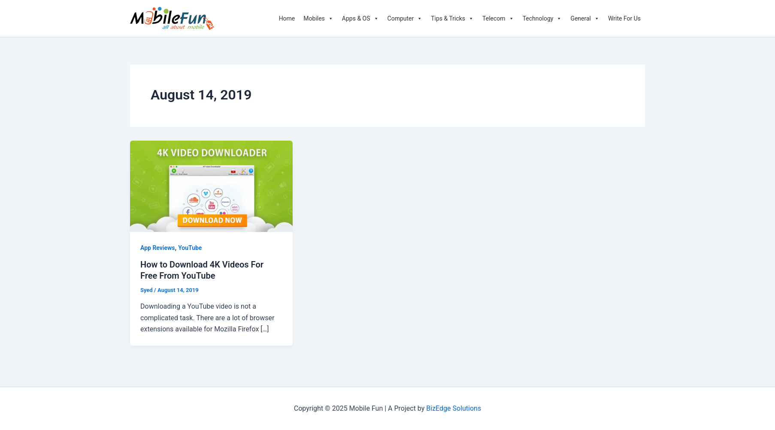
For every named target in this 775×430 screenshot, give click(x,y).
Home (287, 18)
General (584, 18)
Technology (542, 18)
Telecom (498, 18)
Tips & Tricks (452, 18)
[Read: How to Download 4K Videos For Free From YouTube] (211, 186)
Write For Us (624, 18)
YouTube (190, 247)
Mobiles (318, 18)
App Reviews (157, 247)
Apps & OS (360, 18)
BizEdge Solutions (453, 408)
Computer (405, 18)
